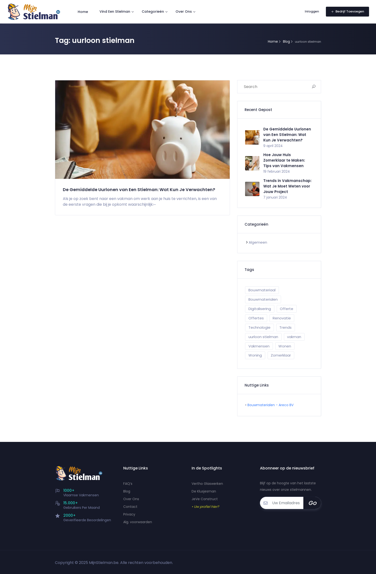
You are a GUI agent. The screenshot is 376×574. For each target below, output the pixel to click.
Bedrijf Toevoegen (347, 11)
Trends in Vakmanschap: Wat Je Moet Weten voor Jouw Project (287, 186)
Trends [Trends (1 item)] (285, 327)
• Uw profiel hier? (205, 506)
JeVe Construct (205, 499)
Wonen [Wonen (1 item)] (284, 346)
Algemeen (258, 242)
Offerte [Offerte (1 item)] (286, 308)
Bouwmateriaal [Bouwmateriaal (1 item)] (262, 290)
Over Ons (184, 11)
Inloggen (311, 11)
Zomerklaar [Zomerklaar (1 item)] (281, 355)
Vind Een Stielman (115, 11)
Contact (130, 506)
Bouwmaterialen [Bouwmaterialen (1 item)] (263, 299)
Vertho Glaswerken (207, 483)
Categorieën (153, 11)
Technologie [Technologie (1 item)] (259, 327)
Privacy (129, 514)
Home (83, 11)
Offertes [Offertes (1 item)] (256, 318)
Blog (126, 491)
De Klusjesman (204, 491)
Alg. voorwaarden (137, 522)
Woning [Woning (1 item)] (255, 355)
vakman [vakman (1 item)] (294, 336)
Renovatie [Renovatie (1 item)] (282, 318)
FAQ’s (127, 483)
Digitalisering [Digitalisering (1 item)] (259, 308)
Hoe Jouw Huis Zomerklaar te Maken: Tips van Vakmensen (284, 160)
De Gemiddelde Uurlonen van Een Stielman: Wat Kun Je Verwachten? (130, 192)
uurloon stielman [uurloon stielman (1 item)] (263, 336)
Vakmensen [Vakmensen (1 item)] (259, 346)
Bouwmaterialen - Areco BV (270, 405)
